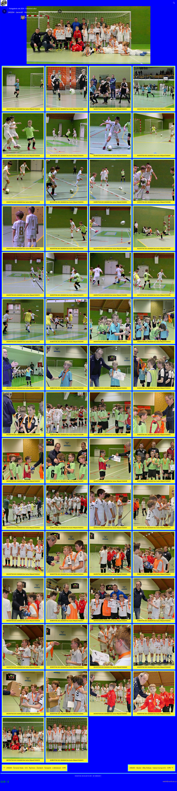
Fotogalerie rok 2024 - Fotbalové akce (22, 8)
